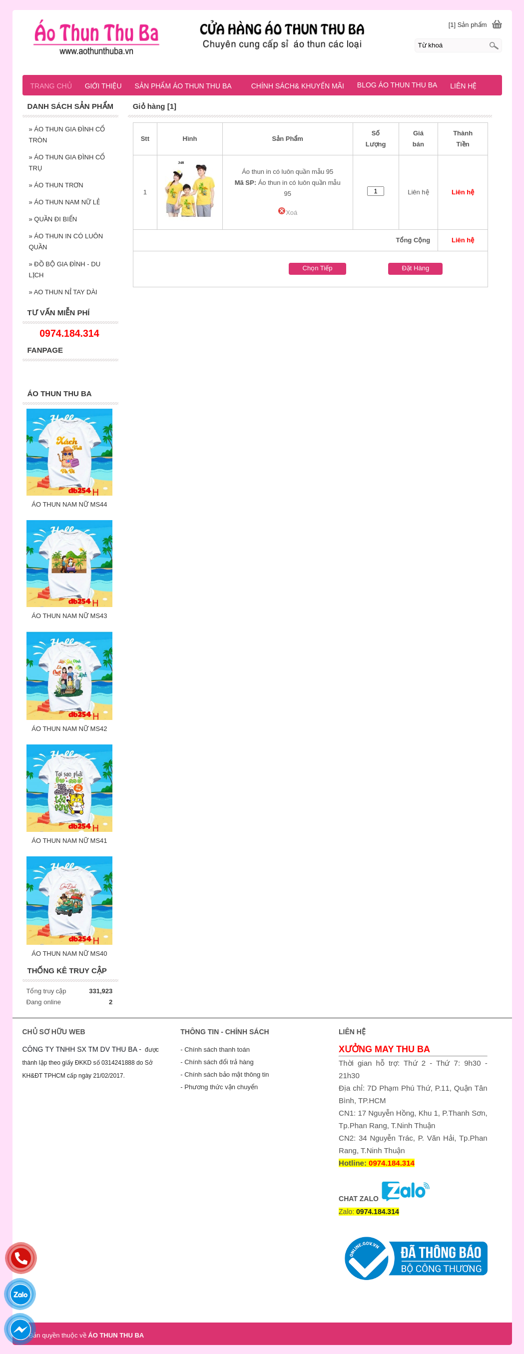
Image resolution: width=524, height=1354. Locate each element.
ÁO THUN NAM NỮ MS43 (69, 616)
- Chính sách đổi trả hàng (217, 1062)
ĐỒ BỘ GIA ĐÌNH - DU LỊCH (65, 269)
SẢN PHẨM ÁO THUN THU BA (188, 86)
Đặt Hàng (415, 268)
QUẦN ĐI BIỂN (53, 219)
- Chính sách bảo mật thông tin (224, 1074)
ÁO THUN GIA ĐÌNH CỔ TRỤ (67, 162)
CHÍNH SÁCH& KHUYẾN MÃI (297, 86)
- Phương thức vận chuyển (219, 1087)
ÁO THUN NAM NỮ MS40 (69, 953)
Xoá (287, 212)
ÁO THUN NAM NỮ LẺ (64, 202)
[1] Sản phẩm (468, 24)
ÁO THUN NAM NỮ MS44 (69, 504)
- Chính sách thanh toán (215, 1049)
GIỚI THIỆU (103, 86)
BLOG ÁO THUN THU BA (397, 85)
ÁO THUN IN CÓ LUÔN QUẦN (66, 241)
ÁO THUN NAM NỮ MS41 (69, 840)
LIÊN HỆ (463, 86)
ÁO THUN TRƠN (56, 185)
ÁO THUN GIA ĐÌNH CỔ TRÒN (67, 134)
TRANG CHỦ (51, 86)
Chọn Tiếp (318, 268)
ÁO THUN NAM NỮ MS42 (69, 728)
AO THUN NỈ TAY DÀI (63, 292)
